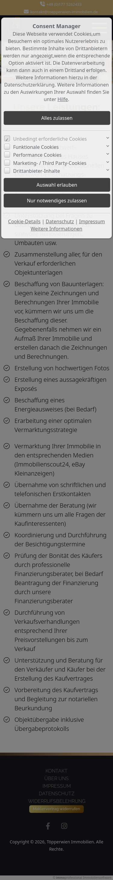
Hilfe (63, 99)
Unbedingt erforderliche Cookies (50, 139)
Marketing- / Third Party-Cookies (49, 163)
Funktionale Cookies (36, 147)
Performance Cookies (37, 155)
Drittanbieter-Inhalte (36, 171)
